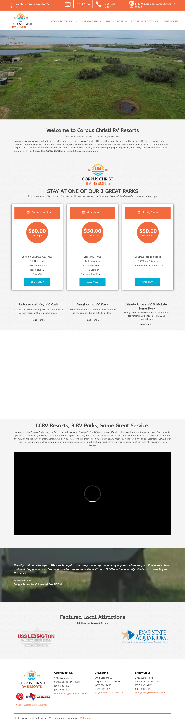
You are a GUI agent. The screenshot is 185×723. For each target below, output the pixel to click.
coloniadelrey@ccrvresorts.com (70, 693)
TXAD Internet (85, 718)
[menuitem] (64, 21)
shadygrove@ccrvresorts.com (150, 692)
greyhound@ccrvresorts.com (109, 692)
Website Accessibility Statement (31, 705)
